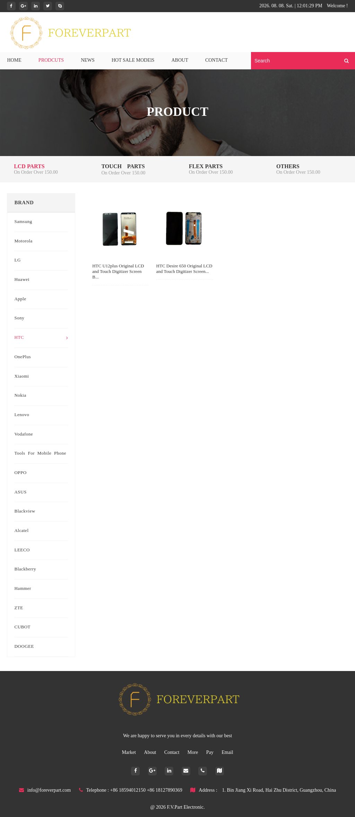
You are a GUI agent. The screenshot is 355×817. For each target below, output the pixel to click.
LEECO (21, 550)
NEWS (88, 60)
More (193, 752)
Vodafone (23, 434)
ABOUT (180, 60)
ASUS (20, 492)
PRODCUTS (51, 60)
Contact (172, 752)
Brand (24, 202)
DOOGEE (24, 647)
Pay (210, 752)
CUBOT (22, 627)
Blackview (24, 511)
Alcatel (21, 531)
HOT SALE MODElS (133, 60)
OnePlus (22, 357)
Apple (20, 299)
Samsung (23, 222)
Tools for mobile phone (40, 454)
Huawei (21, 280)
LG (17, 260)
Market (129, 752)
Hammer (22, 589)
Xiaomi (21, 377)
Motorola (23, 241)
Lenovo (21, 415)
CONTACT (216, 60)
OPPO (20, 473)
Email (227, 752)
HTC (41, 338)
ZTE (18, 608)
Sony (19, 318)
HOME (14, 60)
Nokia (20, 396)
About (150, 752)
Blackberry (25, 569)
